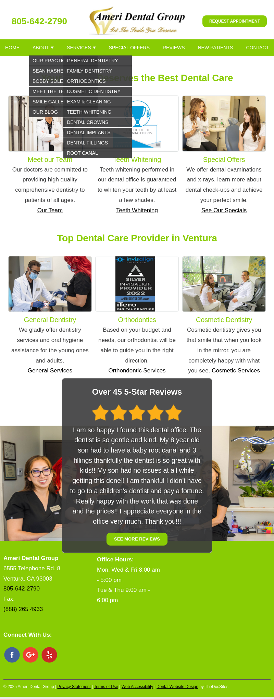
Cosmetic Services (236, 370)
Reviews (174, 47)
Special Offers (129, 47)
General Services (50, 370)
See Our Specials (224, 210)
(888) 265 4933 (23, 609)
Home (12, 47)
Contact (257, 47)
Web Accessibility (137, 686)
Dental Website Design (177, 686)
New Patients (215, 47)
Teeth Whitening (137, 210)
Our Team (50, 210)
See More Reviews (137, 539)
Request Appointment (234, 21)
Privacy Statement (73, 686)
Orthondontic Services (136, 370)
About (41, 47)
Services (79, 47)
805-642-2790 (39, 21)
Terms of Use (106, 686)
